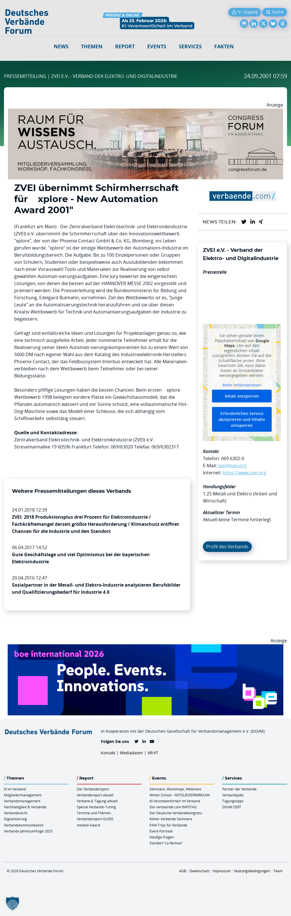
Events (156, 46)
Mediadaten (131, 752)
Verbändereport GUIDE (95, 819)
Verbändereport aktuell (95, 795)
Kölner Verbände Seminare (170, 819)
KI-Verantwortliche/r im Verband (174, 801)
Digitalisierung (15, 819)
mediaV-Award (88, 825)
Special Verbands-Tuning (96, 807)
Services (190, 46)
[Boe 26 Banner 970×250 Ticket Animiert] (145, 648)
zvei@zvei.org (232, 465)
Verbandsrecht (15, 813)
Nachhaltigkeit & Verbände (25, 807)
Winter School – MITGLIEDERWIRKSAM (179, 795)
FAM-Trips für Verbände (168, 825)
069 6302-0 (232, 458)
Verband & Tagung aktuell (97, 801)
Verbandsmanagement (22, 801)
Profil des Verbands (227, 546)
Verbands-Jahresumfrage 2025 (28, 831)
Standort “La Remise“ (165, 843)
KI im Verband (15, 789)
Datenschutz (199, 871)
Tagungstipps (233, 801)
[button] (12, 903)
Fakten (224, 46)
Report (125, 46)
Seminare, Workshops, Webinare (175, 789)
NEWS (61, 46)
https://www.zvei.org (244, 473)
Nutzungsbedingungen (252, 871)
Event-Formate (161, 831)
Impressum (222, 871)
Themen (92, 46)
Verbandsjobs (233, 795)
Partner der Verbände (239, 789)
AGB (182, 871)
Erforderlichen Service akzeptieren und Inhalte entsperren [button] (242, 419)
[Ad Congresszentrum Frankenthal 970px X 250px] (145, 112)
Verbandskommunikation (23, 825)
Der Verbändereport (93, 789)
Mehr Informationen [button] (242, 385)
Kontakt (108, 752)
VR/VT (152, 752)
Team (277, 871)
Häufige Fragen (161, 837)
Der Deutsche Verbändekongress (175, 813)
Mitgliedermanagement (22, 795)
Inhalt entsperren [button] (242, 396)
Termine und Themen (94, 813)
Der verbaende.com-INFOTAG (173, 807)
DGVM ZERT (231, 807)
